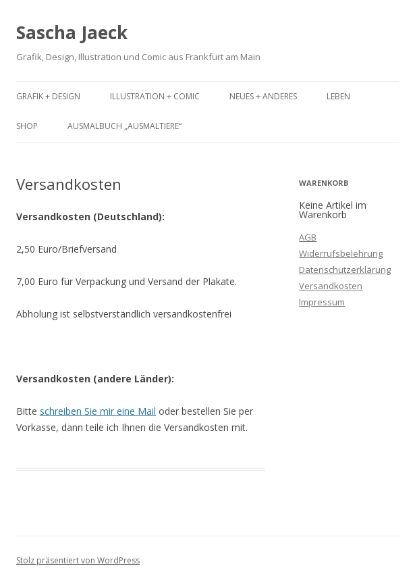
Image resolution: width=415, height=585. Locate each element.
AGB (307, 237)
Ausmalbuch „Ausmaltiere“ (124, 126)
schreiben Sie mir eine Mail (98, 411)
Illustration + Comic (155, 96)
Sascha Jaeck (72, 32)
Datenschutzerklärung (345, 269)
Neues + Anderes (263, 96)
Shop (27, 126)
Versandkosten (330, 286)
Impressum (322, 302)
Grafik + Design (48, 96)
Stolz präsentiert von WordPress (78, 560)
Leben (338, 96)
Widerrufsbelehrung (341, 253)
